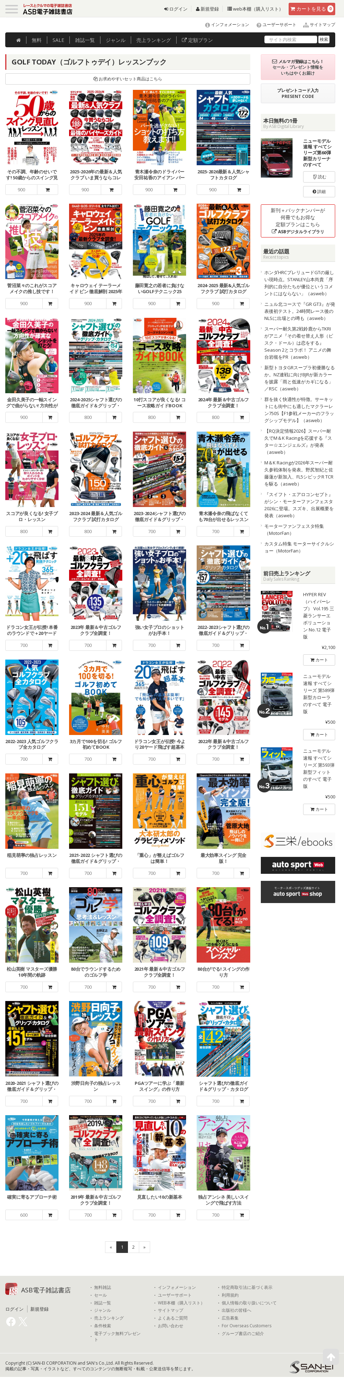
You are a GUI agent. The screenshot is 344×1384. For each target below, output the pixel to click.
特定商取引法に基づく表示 (247, 1287)
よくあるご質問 (173, 1318)
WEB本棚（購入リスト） (181, 1303)
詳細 (319, 191)
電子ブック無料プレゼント (117, 1336)
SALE (58, 40)
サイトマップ (316, 24)
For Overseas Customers (246, 1326)
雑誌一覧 (102, 1303)
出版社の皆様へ (236, 1310)
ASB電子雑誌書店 (46, 1290)
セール (100, 1295)
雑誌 (85, 40)
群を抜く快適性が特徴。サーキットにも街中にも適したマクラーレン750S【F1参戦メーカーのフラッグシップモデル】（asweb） (299, 410)
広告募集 (230, 1318)
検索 (324, 39)
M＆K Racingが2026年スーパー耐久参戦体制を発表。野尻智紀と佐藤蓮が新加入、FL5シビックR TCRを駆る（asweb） (298, 473)
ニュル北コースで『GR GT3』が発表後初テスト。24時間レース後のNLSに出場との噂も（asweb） (299, 311)
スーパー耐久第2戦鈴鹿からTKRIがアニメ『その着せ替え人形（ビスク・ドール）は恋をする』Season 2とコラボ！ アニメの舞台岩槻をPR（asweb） (298, 343)
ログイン (176, 9)
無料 (37, 40)
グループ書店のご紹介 (243, 1333)
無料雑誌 (102, 1287)
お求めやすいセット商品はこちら (127, 79)
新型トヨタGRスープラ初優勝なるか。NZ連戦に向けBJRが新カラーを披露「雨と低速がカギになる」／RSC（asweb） (299, 378)
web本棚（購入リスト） (255, 9)
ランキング (153, 40)
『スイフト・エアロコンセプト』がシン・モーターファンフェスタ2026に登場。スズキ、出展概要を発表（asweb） (299, 505)
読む (319, 177)
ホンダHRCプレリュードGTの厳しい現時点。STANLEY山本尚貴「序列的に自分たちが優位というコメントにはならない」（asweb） (299, 283)
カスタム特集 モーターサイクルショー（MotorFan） (299, 547)
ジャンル (115, 40)
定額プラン (197, 40)
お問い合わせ (170, 1326)
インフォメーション (224, 24)
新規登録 (207, 9)
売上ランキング (109, 1318)
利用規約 (230, 1295)
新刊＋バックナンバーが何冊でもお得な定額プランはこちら (298, 221)
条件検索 (102, 1326)
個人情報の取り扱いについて (249, 1303)
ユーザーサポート (273, 24)
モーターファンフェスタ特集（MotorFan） (294, 529)
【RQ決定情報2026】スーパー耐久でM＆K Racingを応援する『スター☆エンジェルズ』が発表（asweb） (298, 441)
